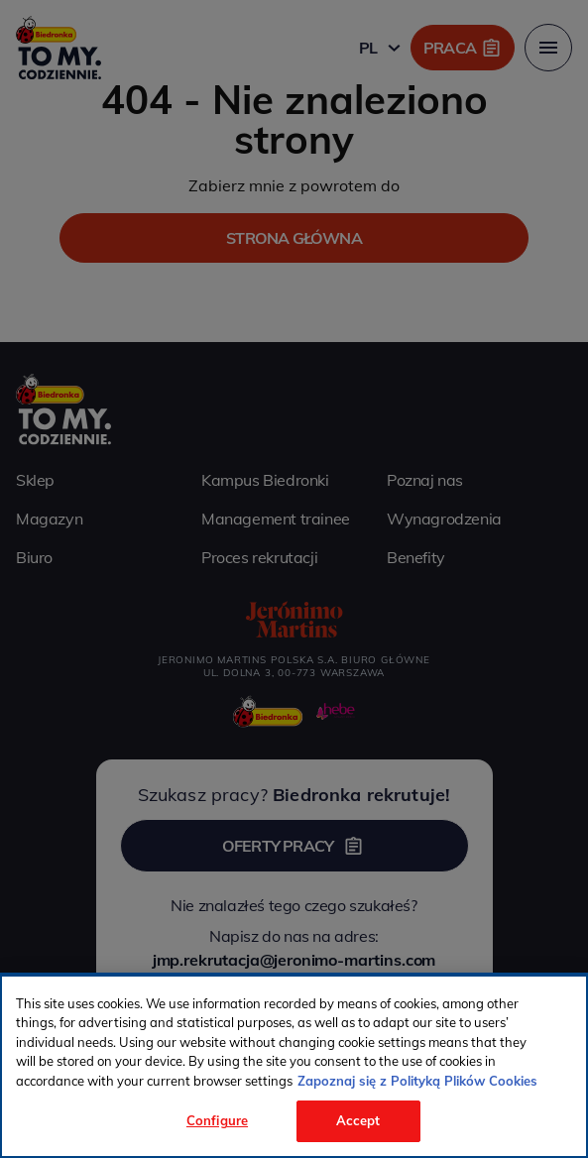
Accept (358, 1120)
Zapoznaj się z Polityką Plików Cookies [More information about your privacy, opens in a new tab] (417, 1081)
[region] (294, 1066)
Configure (217, 1120)
